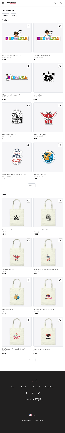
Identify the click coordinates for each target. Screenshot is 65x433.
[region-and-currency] (32, 415)
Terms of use (38, 420)
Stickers (5, 15)
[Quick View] (28, 26)
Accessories (8, 10)
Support (13, 387)
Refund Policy (49, 387)
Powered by (32, 399)
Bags (13, 15)
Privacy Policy (26, 420)
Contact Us (36, 387)
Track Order (25, 387)
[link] (16, 38)
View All (31, 185)
